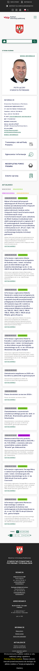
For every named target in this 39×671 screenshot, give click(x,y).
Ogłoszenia (18, 189)
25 (21, 532)
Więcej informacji (11, 134)
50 (24, 532)
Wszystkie (6, 189)
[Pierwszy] (8, 535)
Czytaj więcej (9, 246)
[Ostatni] (30, 535)
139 (24, 535)
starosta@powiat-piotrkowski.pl (20, 116)
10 (17, 532)
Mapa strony (13, 2)
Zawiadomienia (23, 193)
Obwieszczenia (8, 193)
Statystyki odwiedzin (19, 636)
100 (27, 532)
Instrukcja (26, 2)
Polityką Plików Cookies (13, 659)
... (20, 535)
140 (28, 535)
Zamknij (19, 668)
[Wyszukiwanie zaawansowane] (19, 41)
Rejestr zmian (19, 634)
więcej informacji (27, 56)
